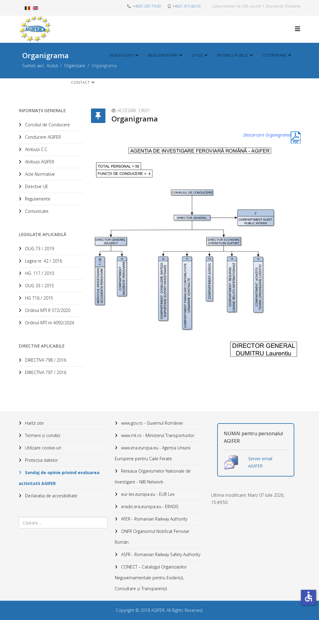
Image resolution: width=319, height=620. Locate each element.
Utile (197, 55)
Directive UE (36, 186)
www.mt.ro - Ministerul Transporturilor (157, 435)
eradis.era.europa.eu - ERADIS (149, 506)
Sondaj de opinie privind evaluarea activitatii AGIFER (59, 478)
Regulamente (37, 199)
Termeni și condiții (42, 435)
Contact (80, 82)
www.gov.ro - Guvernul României (151, 423)
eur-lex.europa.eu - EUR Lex (147, 494)
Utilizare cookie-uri (42, 448)
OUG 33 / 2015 (39, 285)
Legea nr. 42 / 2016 (43, 261)
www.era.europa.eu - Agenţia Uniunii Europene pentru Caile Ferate (152, 453)
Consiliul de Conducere (47, 124)
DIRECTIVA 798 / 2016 (45, 360)
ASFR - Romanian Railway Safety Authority (160, 554)
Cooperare (274, 55)
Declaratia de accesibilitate (50, 496)
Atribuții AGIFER (39, 162)
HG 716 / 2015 (38, 298)
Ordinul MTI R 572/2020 (47, 310)
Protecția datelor (41, 460)
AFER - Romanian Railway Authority (153, 519)
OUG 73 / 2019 (39, 248)
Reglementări (163, 55)
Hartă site (34, 423)
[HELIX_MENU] (297, 29)
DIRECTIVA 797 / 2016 (45, 372)
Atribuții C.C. (36, 149)
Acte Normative (39, 174)
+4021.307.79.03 (147, 6)
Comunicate (36, 211)
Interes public (233, 55)
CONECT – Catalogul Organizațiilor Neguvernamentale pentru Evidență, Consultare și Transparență (151, 577)
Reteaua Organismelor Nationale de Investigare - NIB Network (153, 476)
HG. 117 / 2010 (39, 273)
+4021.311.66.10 (186, 6)
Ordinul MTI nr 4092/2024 (49, 323)
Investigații (121, 55)
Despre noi (83, 55)
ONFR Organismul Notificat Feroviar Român (152, 536)
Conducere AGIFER (42, 137)
